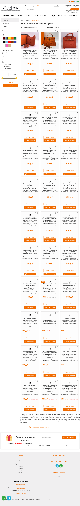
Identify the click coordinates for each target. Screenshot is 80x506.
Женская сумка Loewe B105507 (30, 184)
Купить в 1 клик (30, 70)
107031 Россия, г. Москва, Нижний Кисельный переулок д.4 (24, 487)
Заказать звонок (74, 9)
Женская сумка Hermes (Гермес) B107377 (30, 51)
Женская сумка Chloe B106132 (49, 151)
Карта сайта (51, 499)
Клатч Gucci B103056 (69, 351)
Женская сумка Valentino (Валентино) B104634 (69, 217)
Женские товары (25, 16)
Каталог (21, 459)
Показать (10, 85)
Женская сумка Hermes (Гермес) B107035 (69, 51)
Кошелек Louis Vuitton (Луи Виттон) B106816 (30, 117)
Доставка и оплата (21, 463)
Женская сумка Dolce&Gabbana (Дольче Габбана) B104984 (30, 218)
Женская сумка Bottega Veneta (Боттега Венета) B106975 (30, 85)
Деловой (6, 62)
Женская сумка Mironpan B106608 (49, 117)
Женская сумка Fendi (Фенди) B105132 (29, 351)
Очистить (11, 82)
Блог (21, 470)
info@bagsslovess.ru (21, 484)
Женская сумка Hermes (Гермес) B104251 (50, 251)
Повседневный (8, 66)
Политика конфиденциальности (64, 499)
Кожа (5, 31)
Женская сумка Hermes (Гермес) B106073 (69, 151)
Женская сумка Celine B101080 (49, 284)
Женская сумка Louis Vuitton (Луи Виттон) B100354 (69, 285)
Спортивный (7, 68)
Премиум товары (9, 16)
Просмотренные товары (40, 427)
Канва (5, 29)
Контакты (21, 472)
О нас (21, 461)
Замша (5, 26)
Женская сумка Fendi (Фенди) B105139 (69, 184)
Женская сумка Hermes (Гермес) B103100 (69, 251)
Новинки (62, 16)
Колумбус (56, 6)
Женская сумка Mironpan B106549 (69, 117)
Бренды (53, 16)
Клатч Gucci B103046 (30, 385)
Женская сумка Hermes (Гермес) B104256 (30, 251)
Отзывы (21, 467)
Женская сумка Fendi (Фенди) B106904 (49, 84)
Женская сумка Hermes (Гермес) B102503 (30, 284)
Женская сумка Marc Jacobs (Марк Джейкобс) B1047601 (49, 218)
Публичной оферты (71, 446)
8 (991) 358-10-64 (72, 5)
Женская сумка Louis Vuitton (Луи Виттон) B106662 (30, 318)
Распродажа (72, 16)
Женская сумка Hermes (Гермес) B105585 (69, 317)
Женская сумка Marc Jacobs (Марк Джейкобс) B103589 (49, 352)
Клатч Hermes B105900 (50, 317)
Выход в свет (7, 60)
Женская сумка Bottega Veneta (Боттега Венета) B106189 (30, 152)
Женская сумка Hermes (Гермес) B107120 (50, 51)
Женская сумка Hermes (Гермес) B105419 (50, 184)
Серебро (6, 53)
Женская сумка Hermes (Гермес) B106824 (69, 84)
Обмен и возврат (21, 465)
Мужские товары (41, 16)
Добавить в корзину (30, 74)
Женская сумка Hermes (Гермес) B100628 (50, 385)
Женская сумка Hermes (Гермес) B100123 (69, 385)
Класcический (7, 64)
